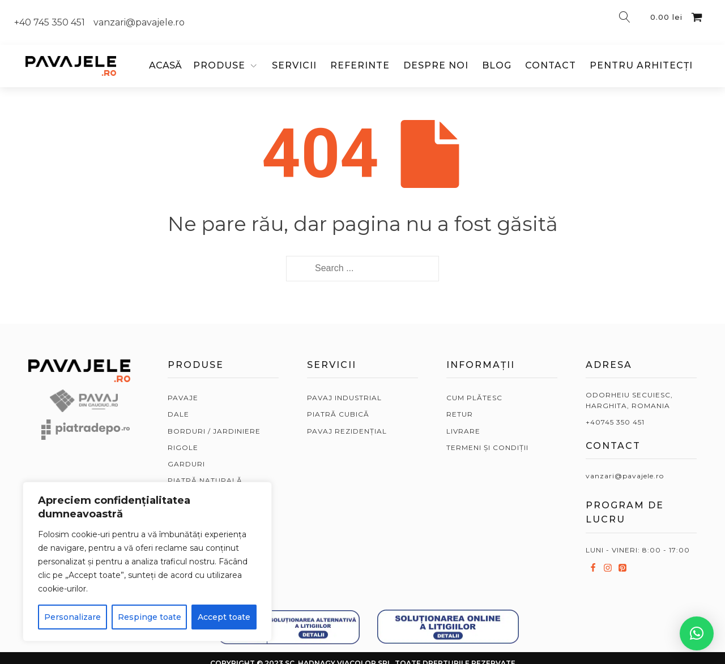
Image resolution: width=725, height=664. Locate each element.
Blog (496, 65)
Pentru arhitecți (641, 65)
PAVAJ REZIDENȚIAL (347, 431)
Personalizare (72, 617)
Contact (550, 65)
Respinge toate (149, 617)
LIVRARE (463, 431)
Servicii (294, 65)
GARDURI (186, 464)
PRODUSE (219, 65)
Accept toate (224, 617)
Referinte (360, 65)
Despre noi (435, 65)
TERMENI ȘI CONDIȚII (487, 447)
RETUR (459, 414)
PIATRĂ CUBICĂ (338, 414)
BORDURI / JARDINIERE (214, 431)
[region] (147, 561)
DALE (178, 414)
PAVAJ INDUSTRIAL (344, 397)
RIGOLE (183, 447)
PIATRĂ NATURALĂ (205, 480)
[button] (697, 633)
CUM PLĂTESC (474, 397)
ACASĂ (165, 65)
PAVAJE (183, 397)
